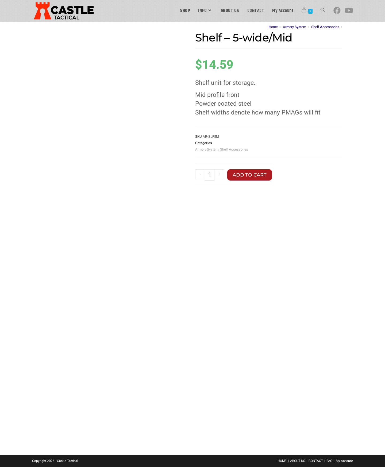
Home (273, 26)
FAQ (329, 460)
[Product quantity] (209, 175)
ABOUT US (297, 460)
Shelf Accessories (325, 26)
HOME (282, 460)
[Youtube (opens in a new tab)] (349, 10)
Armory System (294, 26)
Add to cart (250, 175)
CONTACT (316, 460)
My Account (344, 460)
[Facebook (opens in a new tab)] (337, 10)
